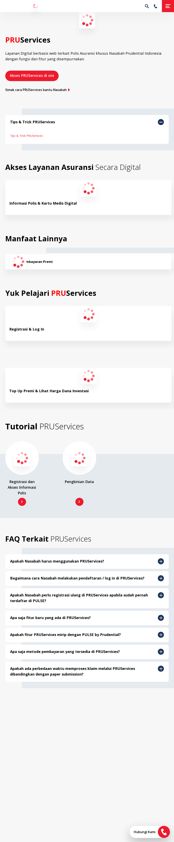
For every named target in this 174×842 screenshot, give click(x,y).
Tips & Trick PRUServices (26, 136)
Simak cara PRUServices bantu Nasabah (37, 90)
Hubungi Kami (144, 832)
